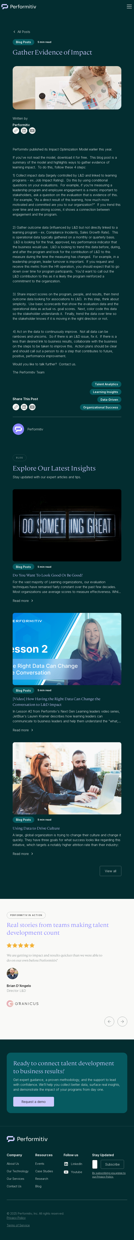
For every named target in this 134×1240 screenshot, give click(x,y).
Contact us (67, 364)
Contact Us (14, 1186)
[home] (18, 6)
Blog (38, 1186)
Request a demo (33, 1102)
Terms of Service (18, 1225)
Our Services (15, 1178)
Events (39, 1163)
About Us (13, 1163)
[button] (128, 6)
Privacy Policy (16, 1217)
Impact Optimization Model (68, 149)
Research (41, 1178)
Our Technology (18, 1171)
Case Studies (44, 1171)
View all (110, 871)
